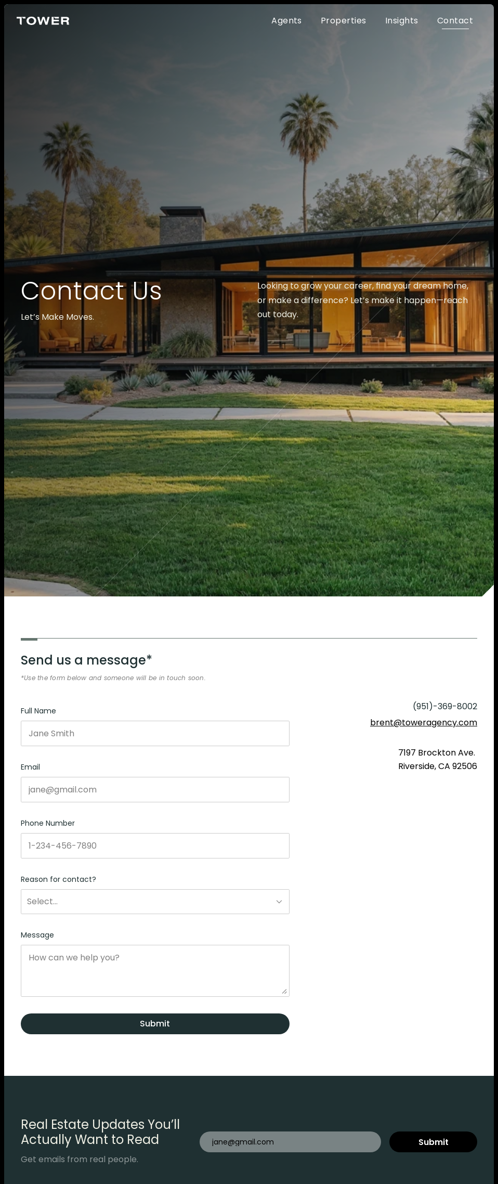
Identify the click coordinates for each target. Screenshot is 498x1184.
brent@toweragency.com (423, 722)
